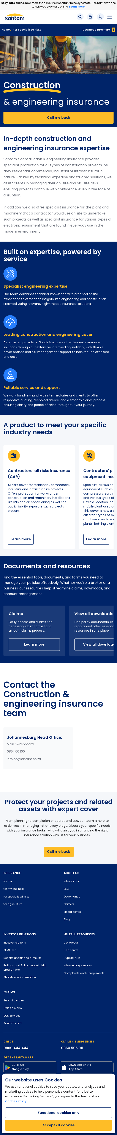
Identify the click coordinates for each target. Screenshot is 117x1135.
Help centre (71, 950)
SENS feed (9, 950)
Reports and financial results (22, 958)
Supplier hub (72, 958)
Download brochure (96, 29)
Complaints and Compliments (84, 973)
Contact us (71, 943)
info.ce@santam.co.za (24, 759)
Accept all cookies (58, 1125)
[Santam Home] (14, 16)
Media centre (72, 912)
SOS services (11, 1016)
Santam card (12, 1023)
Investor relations (14, 943)
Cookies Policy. (16, 1101)
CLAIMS (9, 992)
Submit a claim (13, 1000)
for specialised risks (25, 29)
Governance (72, 897)
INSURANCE (12, 873)
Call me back (58, 117)
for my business (13, 889)
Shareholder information (19, 977)
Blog (67, 919)
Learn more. (77, 6)
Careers (69, 904)
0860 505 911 (72, 1048)
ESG (66, 889)
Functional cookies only (58, 1112)
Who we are (71, 881)
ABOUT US (71, 873)
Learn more (21, 539)
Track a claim (12, 1008)
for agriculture (12, 904)
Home (6, 29)
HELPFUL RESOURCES (79, 934)
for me (7, 881)
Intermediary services (78, 965)
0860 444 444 (15, 1048)
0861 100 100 (16, 751)
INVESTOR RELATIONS (19, 934)
